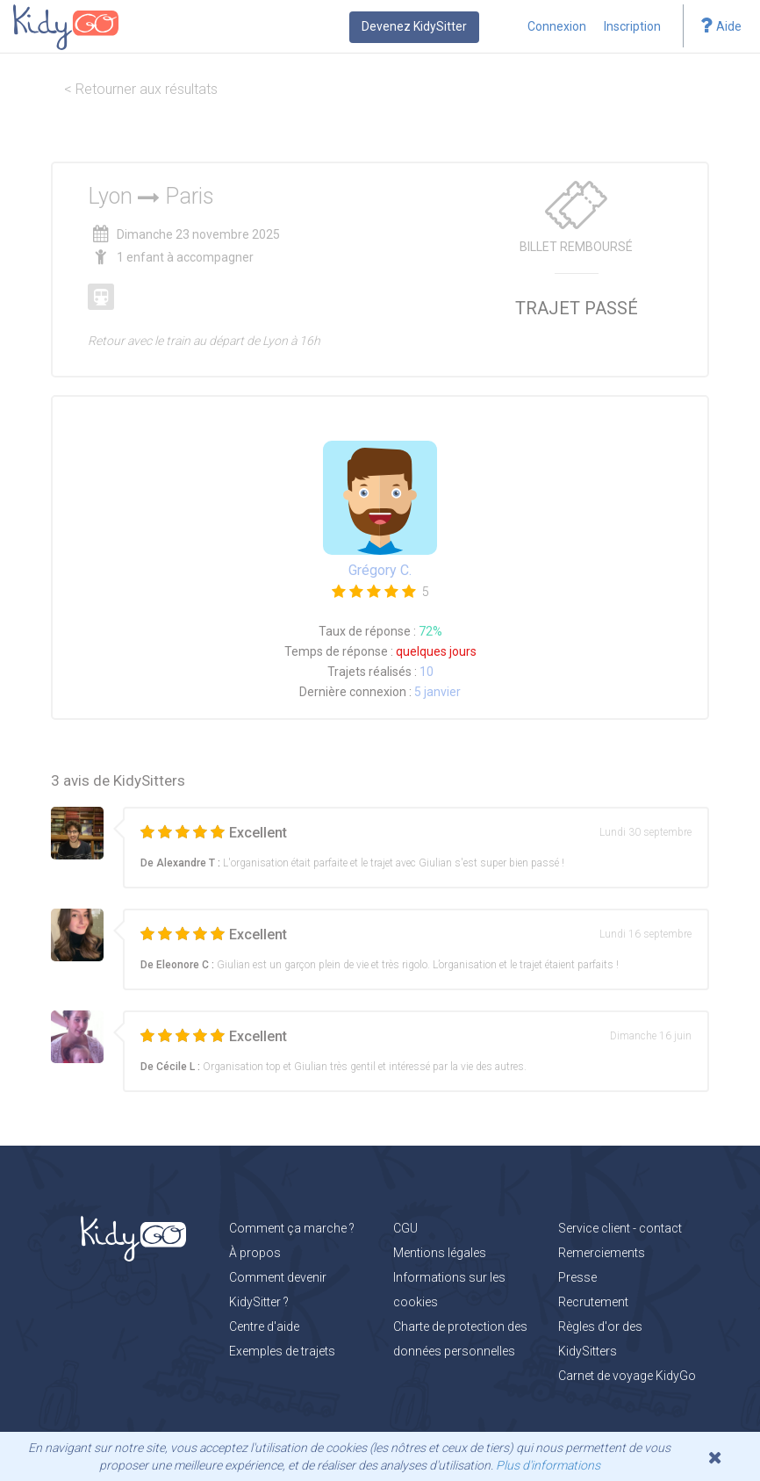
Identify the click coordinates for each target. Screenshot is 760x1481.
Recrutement (593, 1302)
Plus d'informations (548, 1465)
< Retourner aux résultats (141, 89)
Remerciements (601, 1253)
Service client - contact (620, 1228)
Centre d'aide (264, 1326)
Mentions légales (439, 1253)
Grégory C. (380, 570)
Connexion (556, 26)
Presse (577, 1277)
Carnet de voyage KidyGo (627, 1376)
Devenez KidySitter (414, 26)
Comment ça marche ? (292, 1228)
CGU (405, 1228)
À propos (255, 1253)
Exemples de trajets (282, 1351)
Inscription (632, 26)
